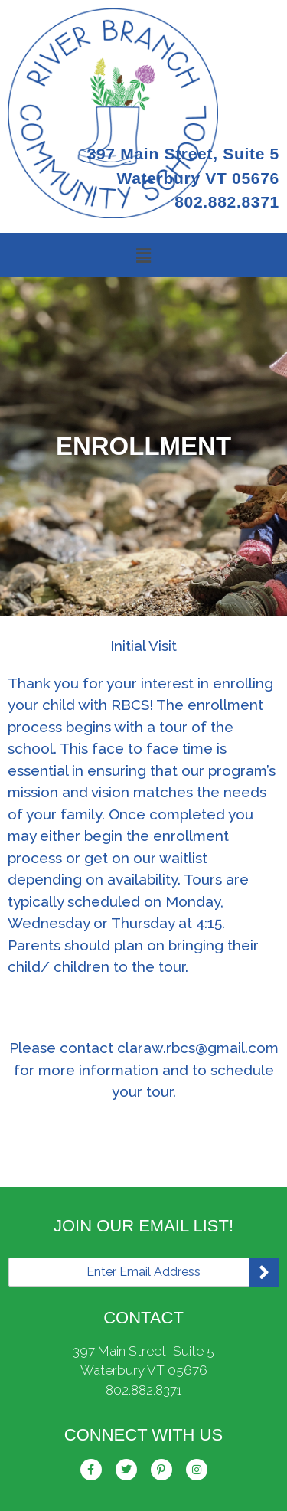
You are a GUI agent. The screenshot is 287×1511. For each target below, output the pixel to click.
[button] (143, 255)
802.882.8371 (143, 1390)
